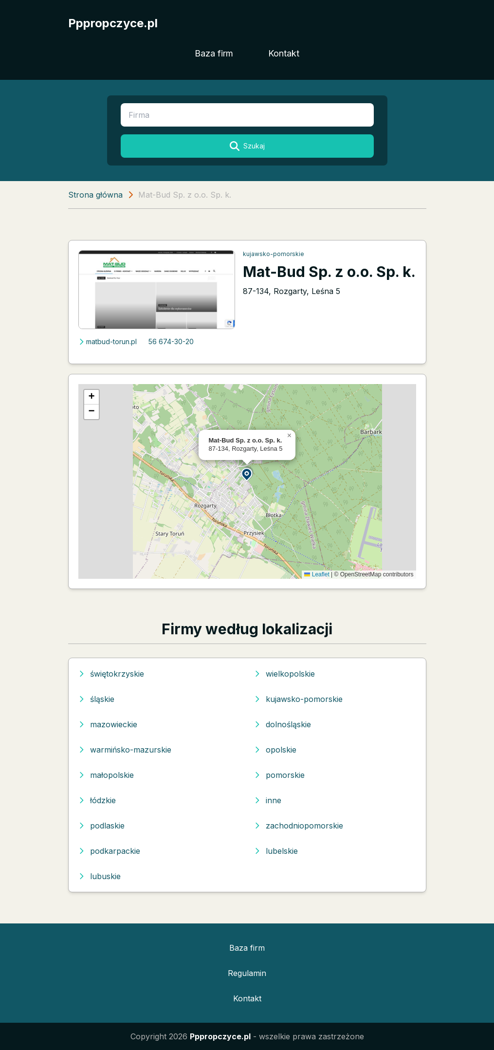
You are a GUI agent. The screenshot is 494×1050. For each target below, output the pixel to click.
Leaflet (316, 574)
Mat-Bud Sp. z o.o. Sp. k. (329, 271)
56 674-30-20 (171, 341)
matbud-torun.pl (107, 341)
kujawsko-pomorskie (273, 254)
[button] (247, 473)
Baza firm (214, 53)
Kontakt (283, 53)
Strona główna (95, 195)
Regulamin (247, 973)
